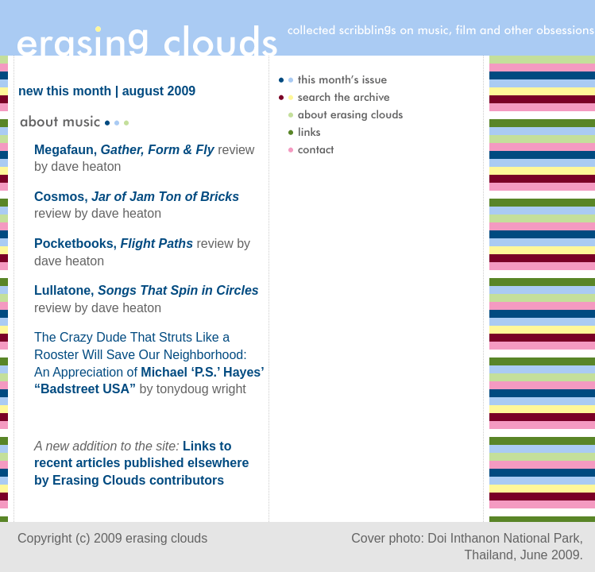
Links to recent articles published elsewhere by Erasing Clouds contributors (141, 463)
